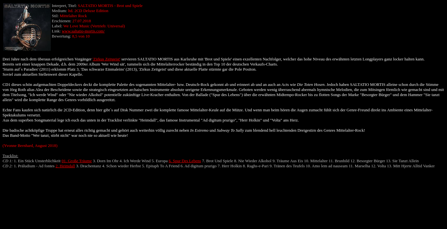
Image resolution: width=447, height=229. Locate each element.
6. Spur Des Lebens (185, 160)
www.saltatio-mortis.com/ (83, 31)
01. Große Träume (77, 160)
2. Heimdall (65, 165)
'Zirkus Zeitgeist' (106, 59)
